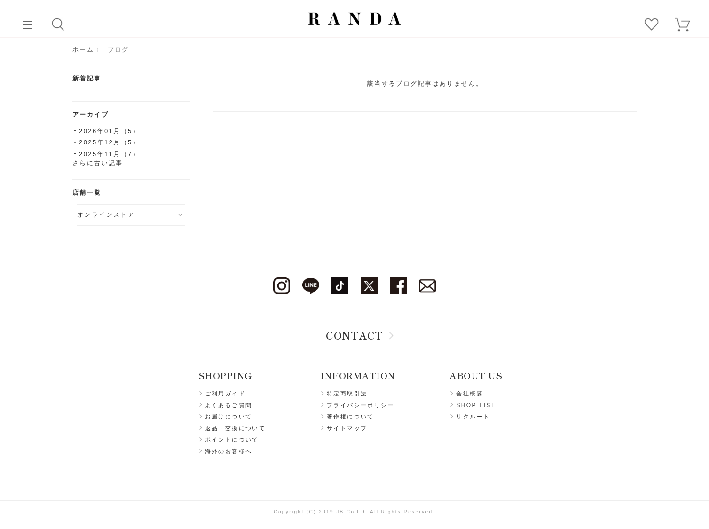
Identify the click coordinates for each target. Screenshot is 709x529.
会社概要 (469, 393)
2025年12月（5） (109, 142)
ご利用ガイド (225, 393)
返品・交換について (235, 428)
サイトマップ (347, 428)
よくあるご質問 (228, 405)
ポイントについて (232, 439)
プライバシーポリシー (360, 405)
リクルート (473, 416)
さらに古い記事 (97, 162)
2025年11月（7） (109, 154)
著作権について (350, 416)
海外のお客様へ (228, 451)
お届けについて (228, 416)
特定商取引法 (347, 393)
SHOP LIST (476, 405)
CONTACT (354, 334)
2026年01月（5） (109, 130)
